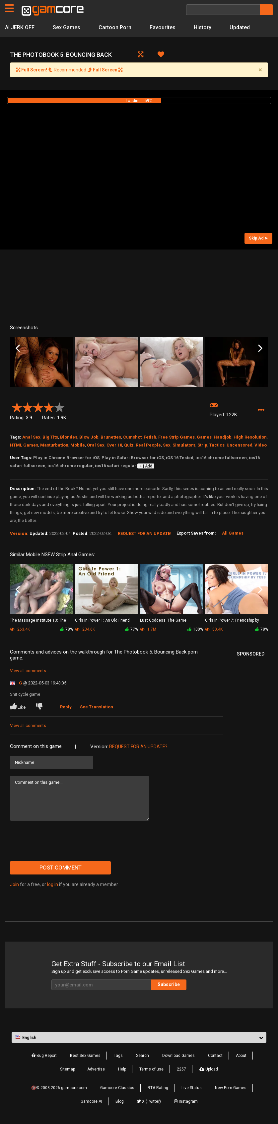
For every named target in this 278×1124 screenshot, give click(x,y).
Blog (119, 1101)
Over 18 (114, 445)
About (241, 1055)
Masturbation (54, 445)
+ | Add (146, 466)
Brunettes (111, 437)
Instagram (186, 1101)
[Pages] (9, 8)
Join (14, 884)
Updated (240, 27)
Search (142, 1055)
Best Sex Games (85, 1055)
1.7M (148, 629)
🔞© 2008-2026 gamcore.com (59, 1087)
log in (52, 884)
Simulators (184, 445)
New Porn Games (230, 1087)
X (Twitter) (149, 1101)
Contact (215, 1055)
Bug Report (44, 1055)
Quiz (129, 445)
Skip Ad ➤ (258, 238)
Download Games (178, 1055)
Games (204, 437)
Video (260, 445)
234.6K (85, 629)
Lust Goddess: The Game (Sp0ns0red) (163, 621)
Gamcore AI (91, 1101)
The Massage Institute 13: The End (38, 621)
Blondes (68, 437)
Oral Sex (95, 445)
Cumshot (132, 437)
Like (18, 706)
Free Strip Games (176, 437)
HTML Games (24, 445)
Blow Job (89, 437)
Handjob (223, 437)
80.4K (214, 629)
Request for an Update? (138, 746)
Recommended (69, 69)
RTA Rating (158, 1087)
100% (195, 629)
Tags (118, 1055)
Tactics (217, 445)
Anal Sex (31, 437)
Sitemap (67, 1069)
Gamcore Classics (117, 1087)
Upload (208, 1069)
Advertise (96, 1069)
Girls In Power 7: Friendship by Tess (232, 621)
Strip (202, 445)
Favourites (162, 27)
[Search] (223, 9)
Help (122, 1069)
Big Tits (50, 437)
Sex (167, 445)
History (202, 27)
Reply (66, 706)
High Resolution (250, 437)
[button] (261, 410)
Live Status (191, 1087)
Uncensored (239, 445)
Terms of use (151, 1069)
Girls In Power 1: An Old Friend (102, 620)
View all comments (28, 670)
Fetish (150, 437)
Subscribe (169, 984)
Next (260, 348)
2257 (181, 1069)
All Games (232, 533)
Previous (18, 348)
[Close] (260, 70)
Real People (148, 445)
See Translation (96, 706)
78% (66, 629)
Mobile (77, 445)
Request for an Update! (145, 533)
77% (131, 629)
